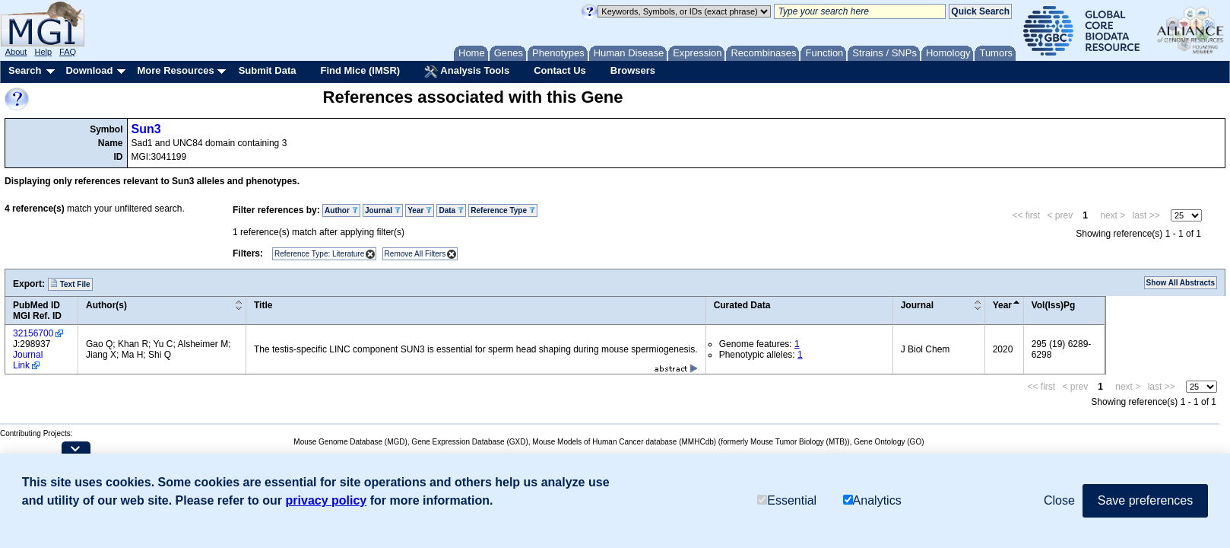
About (16, 51)
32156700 (33, 333)
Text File (70, 283)
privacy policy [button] (326, 500)
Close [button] (1059, 500)
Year (419, 210)
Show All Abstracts (1180, 283)
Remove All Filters (415, 254)
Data (451, 210)
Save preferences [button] (1145, 500)
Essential (786, 500)
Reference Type (503, 210)
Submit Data (267, 70)
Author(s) (106, 305)
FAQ (67, 51)
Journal (383, 210)
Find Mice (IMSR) (360, 70)
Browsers (632, 70)
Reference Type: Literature (319, 254)
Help (43, 51)
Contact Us (560, 70)
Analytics (872, 500)
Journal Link (28, 360)
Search (24, 70)
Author (341, 210)
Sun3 (146, 129)
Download (89, 70)
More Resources (175, 70)
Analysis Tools (466, 71)
